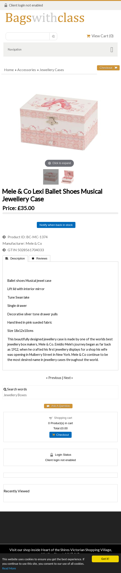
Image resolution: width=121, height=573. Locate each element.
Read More (9, 568)
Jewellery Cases (52, 69)
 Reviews (39, 258)
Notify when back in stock (56, 224)
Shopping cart (63, 417)
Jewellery (10, 395)
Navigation (15, 49)
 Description (15, 258)
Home (9, 69)
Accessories (26, 69)
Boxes (22, 395)
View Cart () (100, 36)
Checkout (60, 434)
